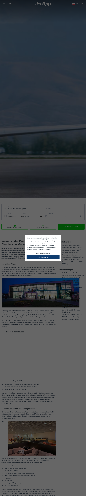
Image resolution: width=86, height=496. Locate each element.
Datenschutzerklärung (45, 249)
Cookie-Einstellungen (43, 253)
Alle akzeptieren (43, 257)
